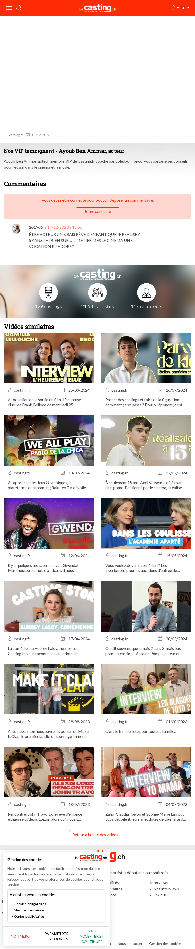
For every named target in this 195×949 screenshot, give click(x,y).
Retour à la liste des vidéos (95, 834)
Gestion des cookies (165, 943)
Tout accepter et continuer (92, 936)
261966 (36, 227)
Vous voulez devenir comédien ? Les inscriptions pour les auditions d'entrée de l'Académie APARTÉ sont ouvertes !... (141, 568)
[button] (175, 8)
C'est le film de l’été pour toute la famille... (140, 731)
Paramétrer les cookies (56, 936)
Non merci (21, 936)
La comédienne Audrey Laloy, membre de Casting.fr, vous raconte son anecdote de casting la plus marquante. (43, 651)
